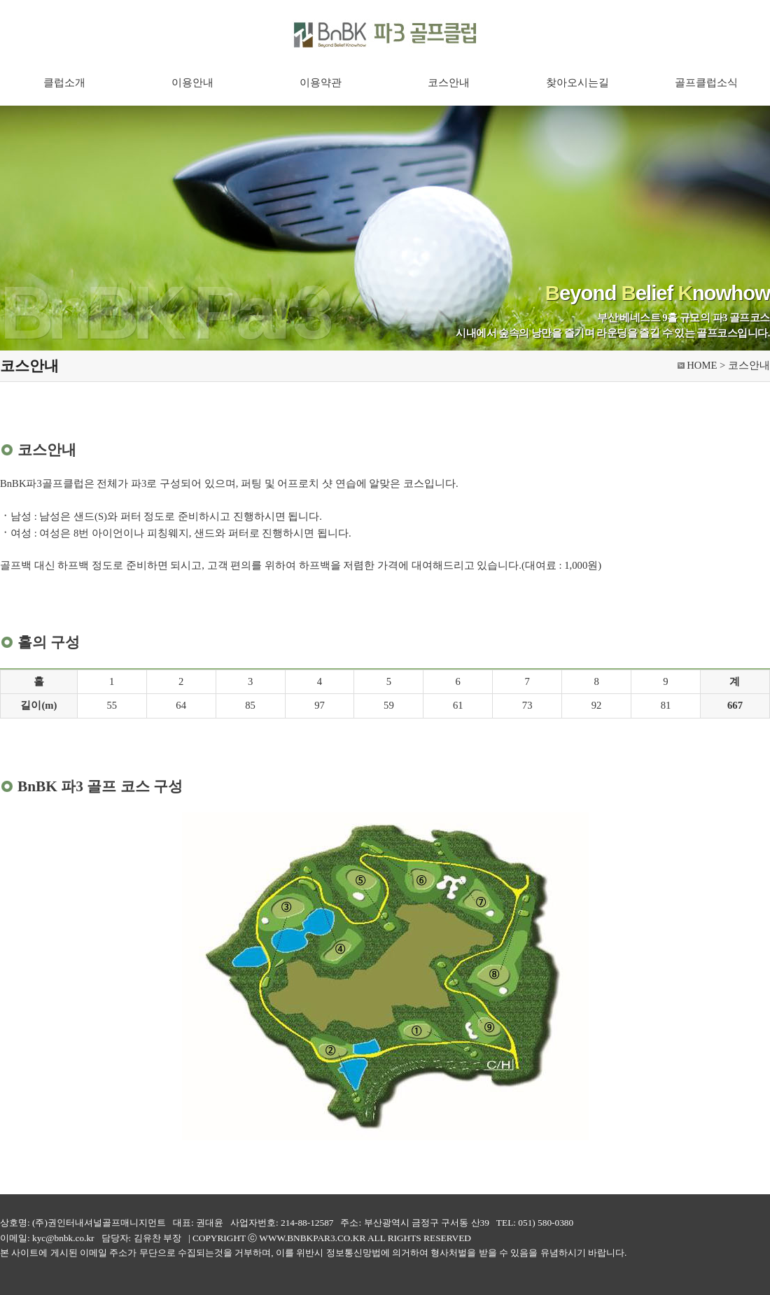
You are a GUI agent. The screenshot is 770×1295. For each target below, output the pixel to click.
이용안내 (193, 82)
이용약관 (321, 82)
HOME (702, 365)
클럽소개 (64, 82)
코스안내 (449, 82)
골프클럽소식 (706, 82)
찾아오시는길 (577, 82)
